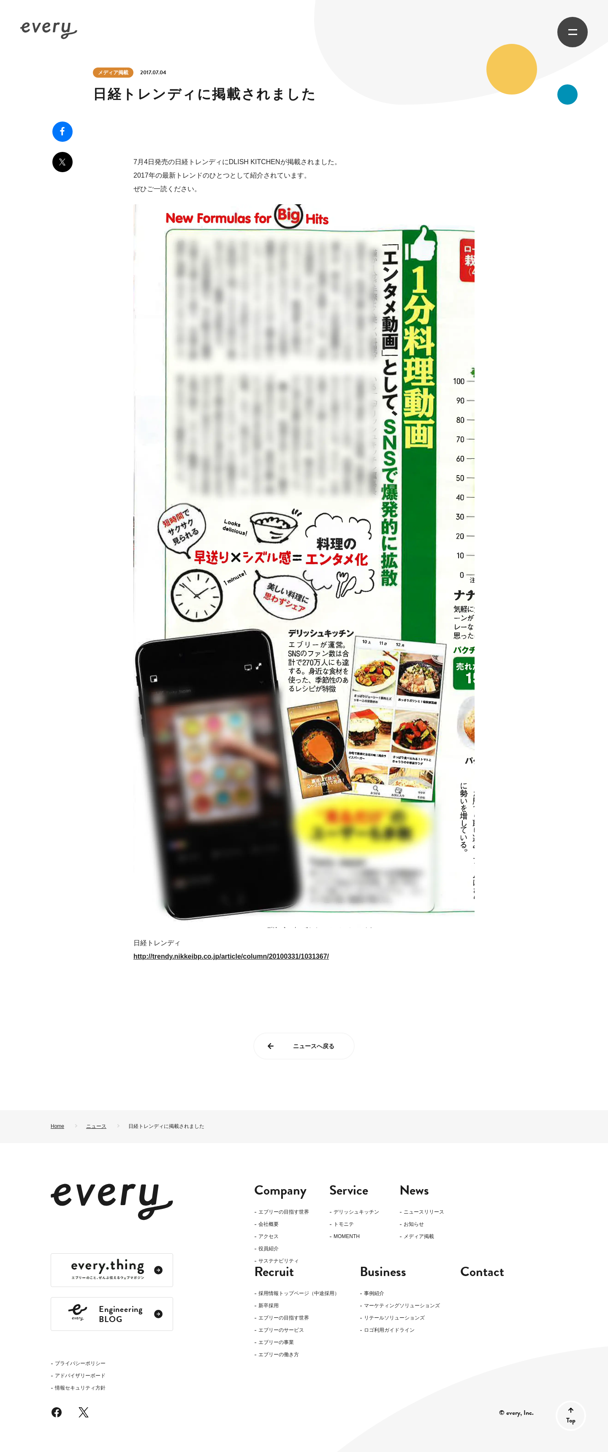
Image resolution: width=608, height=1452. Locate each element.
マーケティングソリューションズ (402, 1319)
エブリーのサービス (281, 1344)
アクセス (268, 1236)
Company (280, 1190)
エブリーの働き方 (278, 1368)
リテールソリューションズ (394, 1331)
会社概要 (268, 1224)
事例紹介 (374, 1307)
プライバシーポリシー (80, 1249)
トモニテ (344, 1224)
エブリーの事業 (276, 1356)
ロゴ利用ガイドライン (389, 1344)
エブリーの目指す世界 (283, 1212)
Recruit (274, 1285)
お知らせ (414, 1224)
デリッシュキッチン (356, 1212)
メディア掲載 (113, 73)
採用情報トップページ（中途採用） (298, 1307)
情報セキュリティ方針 (80, 1274)
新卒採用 (268, 1319)
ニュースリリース (424, 1212)
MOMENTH (347, 1236)
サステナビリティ (278, 1261)
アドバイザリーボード (80, 1262)
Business (383, 1285)
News (414, 1190)
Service (348, 1190)
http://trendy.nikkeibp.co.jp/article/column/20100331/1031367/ (231, 956)
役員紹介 (268, 1249)
